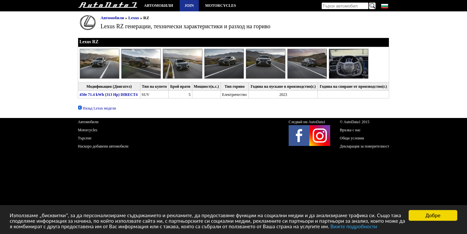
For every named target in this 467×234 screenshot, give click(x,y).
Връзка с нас (350, 130)
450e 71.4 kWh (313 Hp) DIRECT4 (108, 94)
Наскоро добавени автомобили (103, 146)
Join (189, 5)
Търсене (84, 138)
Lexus (133, 17)
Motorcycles (220, 5)
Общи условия (352, 138)
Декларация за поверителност (364, 146)
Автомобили (158, 5)
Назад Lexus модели (97, 108)
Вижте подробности (353, 227)
